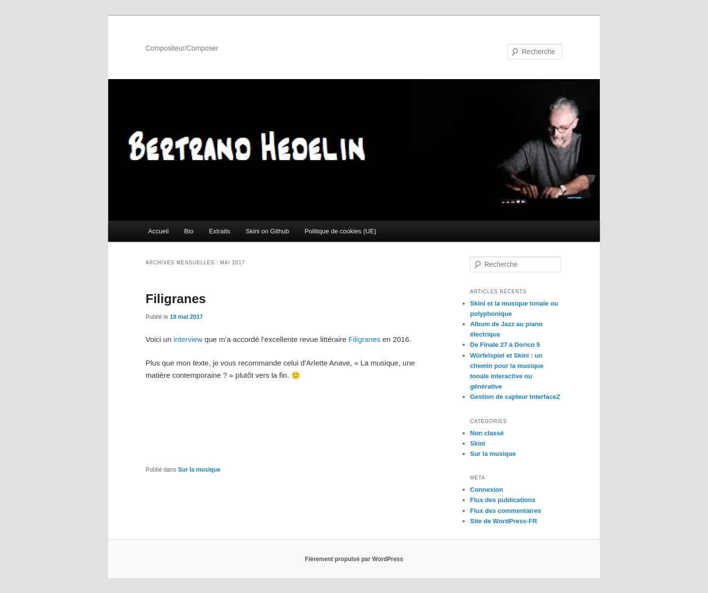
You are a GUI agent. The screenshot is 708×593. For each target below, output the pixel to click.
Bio (189, 231)
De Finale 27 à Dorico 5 (505, 344)
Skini (477, 443)
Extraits (219, 231)
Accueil (158, 231)
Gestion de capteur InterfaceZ (515, 396)
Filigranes (176, 298)
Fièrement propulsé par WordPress (354, 559)
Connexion (486, 489)
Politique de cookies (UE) (340, 231)
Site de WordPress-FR (503, 521)
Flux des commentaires (505, 510)
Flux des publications (502, 500)
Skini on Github (267, 231)
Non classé (487, 433)
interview (188, 339)
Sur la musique (199, 469)
